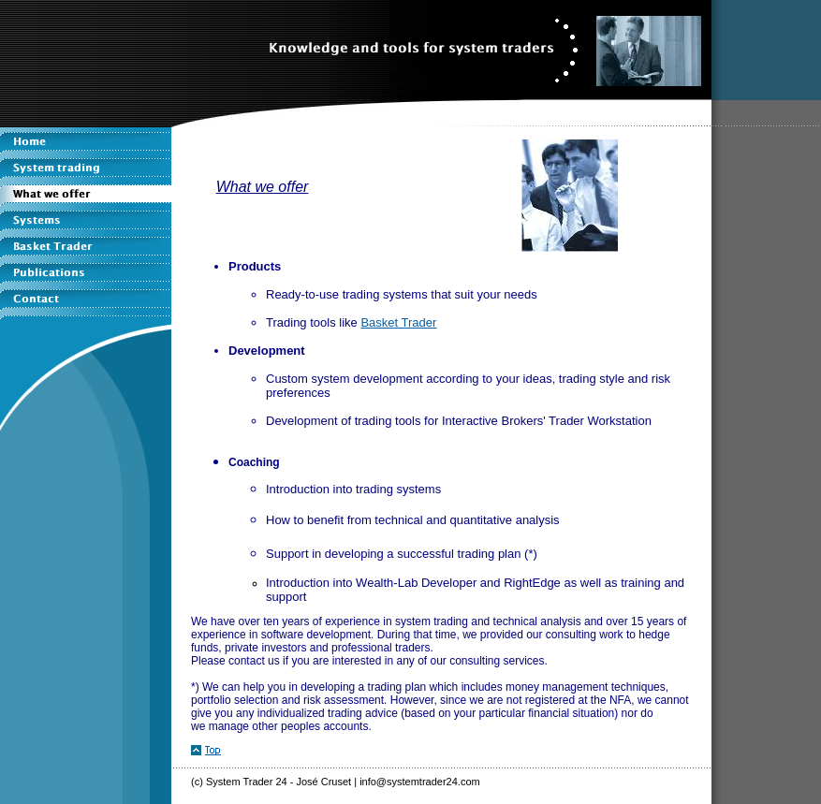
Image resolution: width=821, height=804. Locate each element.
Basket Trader (398, 322)
